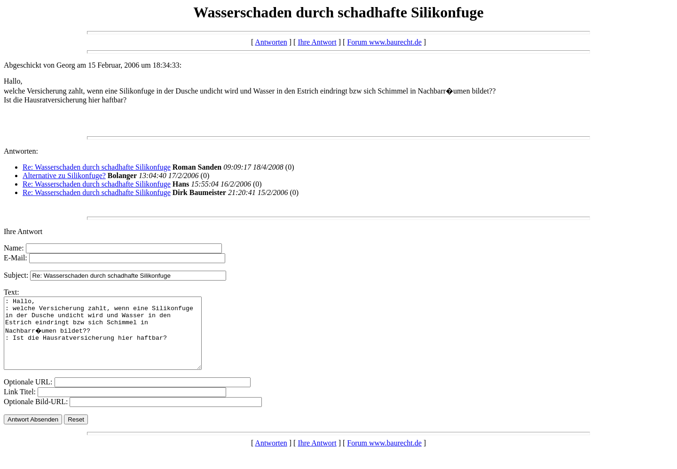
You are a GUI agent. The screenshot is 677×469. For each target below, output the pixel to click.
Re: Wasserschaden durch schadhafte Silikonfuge (97, 167)
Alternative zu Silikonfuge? (64, 176)
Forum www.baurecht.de (384, 42)
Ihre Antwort (317, 42)
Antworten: (21, 151)
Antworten (271, 42)
